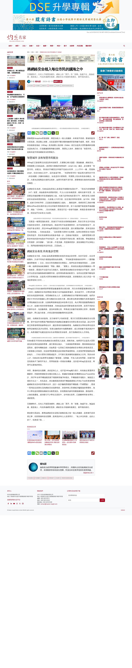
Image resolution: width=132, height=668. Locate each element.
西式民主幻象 (113, 217)
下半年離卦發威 (114, 277)
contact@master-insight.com (49, 656)
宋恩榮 (112, 161)
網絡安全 (44, 85)
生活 (37, 46)
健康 (44, 46)
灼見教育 (10, 92)
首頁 (28, 52)
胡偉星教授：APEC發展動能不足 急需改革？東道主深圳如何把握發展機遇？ (16, 246)
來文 (111, 111)
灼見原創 (30, 85)
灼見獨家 (37, 85)
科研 (37, 52)
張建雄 (112, 219)
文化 (23, 46)
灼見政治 (10, 68)
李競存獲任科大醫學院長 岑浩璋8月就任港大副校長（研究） (117, 99)
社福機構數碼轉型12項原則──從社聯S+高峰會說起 (69, 592)
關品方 (112, 141)
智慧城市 (51, 85)
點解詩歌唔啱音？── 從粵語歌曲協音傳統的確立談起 (117, 149)
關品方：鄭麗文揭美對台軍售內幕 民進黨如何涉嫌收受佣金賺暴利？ (16, 262)
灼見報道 (10, 116)
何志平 (112, 290)
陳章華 (112, 152)
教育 (17, 46)
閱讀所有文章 (88, 625)
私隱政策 (123, 662)
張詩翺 (58, 85)
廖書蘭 (112, 259)
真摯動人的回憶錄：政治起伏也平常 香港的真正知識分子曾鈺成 (117, 169)
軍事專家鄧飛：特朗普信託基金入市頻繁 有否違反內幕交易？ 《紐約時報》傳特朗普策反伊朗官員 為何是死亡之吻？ (117, 201)
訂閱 (102, 653)
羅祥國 (112, 240)
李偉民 (112, 172)
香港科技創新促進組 (67, 85)
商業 (51, 46)
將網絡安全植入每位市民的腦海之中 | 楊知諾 (51, 52)
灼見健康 (10, 144)
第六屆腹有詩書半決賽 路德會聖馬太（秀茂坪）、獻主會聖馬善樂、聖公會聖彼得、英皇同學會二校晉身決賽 (117, 121)
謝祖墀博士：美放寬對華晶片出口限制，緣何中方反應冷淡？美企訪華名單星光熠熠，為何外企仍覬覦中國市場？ (117, 211)
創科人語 (58, 81)
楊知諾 (38, 81)
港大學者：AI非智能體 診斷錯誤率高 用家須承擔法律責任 (52, 592)
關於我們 (88, 46)
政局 (10, 46)
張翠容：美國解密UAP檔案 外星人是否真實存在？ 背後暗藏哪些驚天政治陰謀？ (16, 293)
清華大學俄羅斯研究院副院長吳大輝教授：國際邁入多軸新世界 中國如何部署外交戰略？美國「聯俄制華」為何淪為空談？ (117, 191)
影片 (65, 46)
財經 (30, 46)
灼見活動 (80, 46)
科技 (58, 46)
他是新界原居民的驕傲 (116, 257)
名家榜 (72, 46)
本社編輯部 (12, 75)
